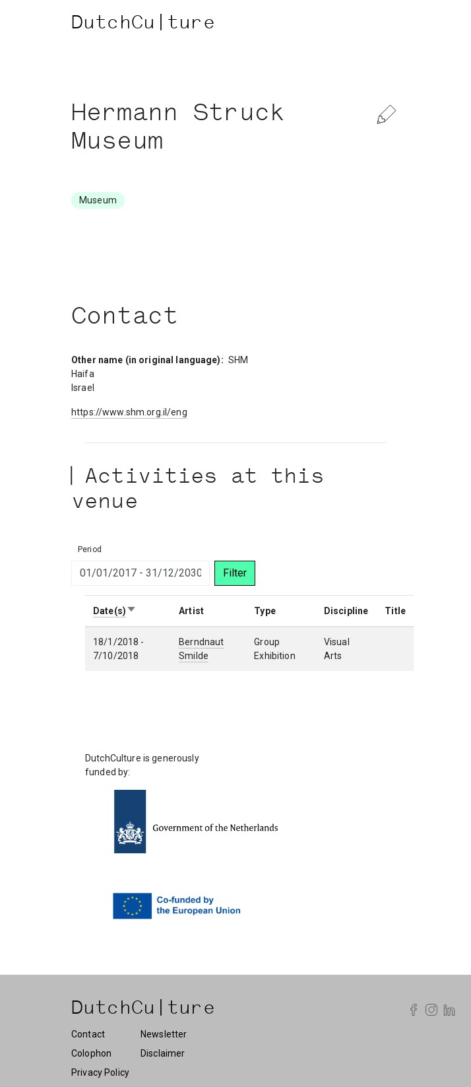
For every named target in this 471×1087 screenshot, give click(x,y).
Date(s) (115, 611)
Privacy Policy (100, 1072)
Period (90, 549)
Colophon (91, 1053)
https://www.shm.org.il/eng (129, 412)
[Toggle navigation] (387, 24)
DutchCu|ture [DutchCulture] (143, 24)
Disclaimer (163, 1053)
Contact (88, 1034)
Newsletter (164, 1034)
